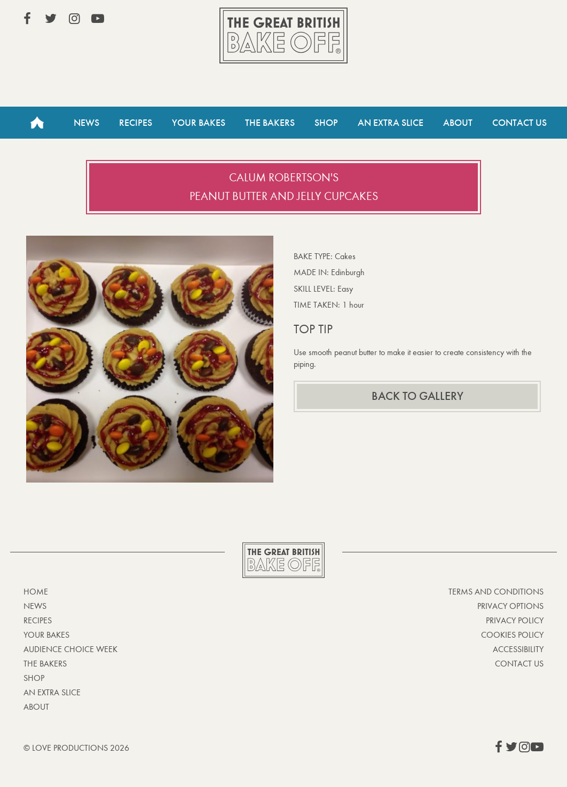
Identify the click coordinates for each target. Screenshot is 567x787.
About (457, 123)
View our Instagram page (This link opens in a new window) (74, 18)
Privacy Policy (515, 620)
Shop (326, 123)
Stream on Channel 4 (495, 20)
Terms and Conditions (496, 592)
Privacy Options (510, 606)
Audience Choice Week (70, 649)
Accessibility (518, 649)
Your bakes (46, 635)
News (86, 123)
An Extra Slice (390, 123)
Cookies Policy (512, 635)
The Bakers (270, 123)
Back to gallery (417, 396)
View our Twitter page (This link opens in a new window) (50, 18)
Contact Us (519, 123)
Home (37, 123)
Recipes (135, 123)
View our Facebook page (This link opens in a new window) (27, 18)
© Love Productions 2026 (76, 748)
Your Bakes (198, 123)
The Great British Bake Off (283, 35)
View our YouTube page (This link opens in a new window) (97, 18)
